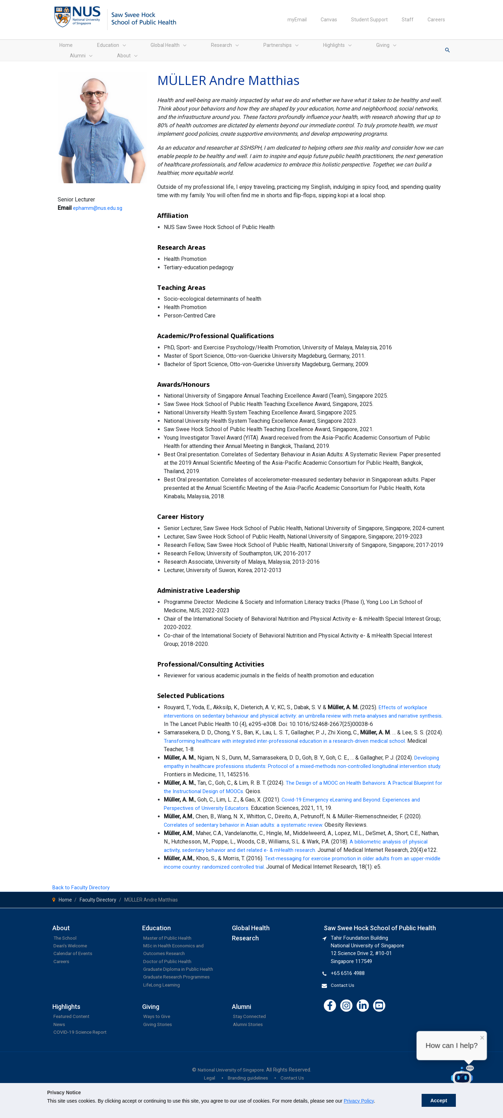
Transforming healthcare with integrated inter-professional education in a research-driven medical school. (292, 737)
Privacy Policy (359, 1101)
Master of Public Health (170, 943)
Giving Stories (159, 1045)
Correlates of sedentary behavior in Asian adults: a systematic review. (249, 821)
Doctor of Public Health (170, 966)
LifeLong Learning (163, 1005)
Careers (62, 966)
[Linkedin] (363, 1011)
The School (66, 943)
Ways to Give (158, 1037)
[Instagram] (346, 1011)
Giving (150, 1027)
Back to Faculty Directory (82, 892)
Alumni (241, 1027)
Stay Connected (251, 1037)
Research (245, 943)
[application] (101, 48)
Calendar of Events (75, 958)
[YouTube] (379, 1011)
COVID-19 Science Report (82, 1053)
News (59, 1045)
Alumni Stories (250, 1045)
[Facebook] (330, 1011)
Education (156, 933)
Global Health (251, 933)
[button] (447, 48)
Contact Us (344, 990)
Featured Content (73, 1037)
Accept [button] (438, 1100)
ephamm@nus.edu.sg (99, 204)
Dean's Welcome (72, 951)
